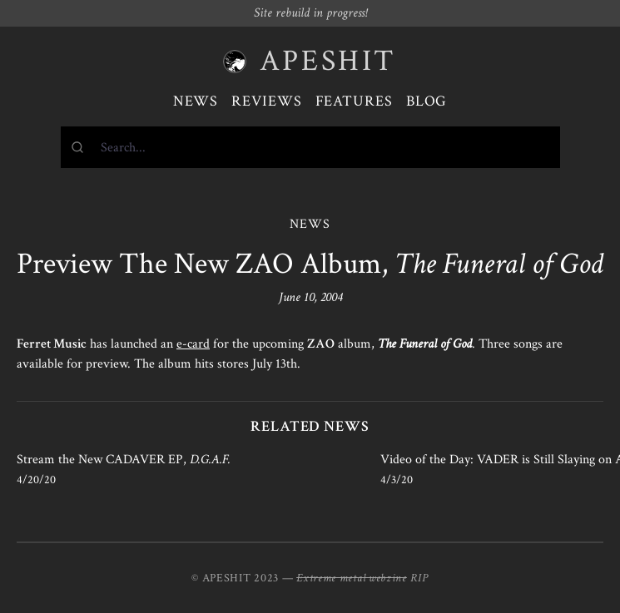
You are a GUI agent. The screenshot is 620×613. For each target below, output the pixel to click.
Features (354, 101)
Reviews (266, 101)
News (196, 101)
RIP (419, 578)
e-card (193, 344)
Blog (427, 101)
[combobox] (310, 147)
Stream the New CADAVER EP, (124, 459)
